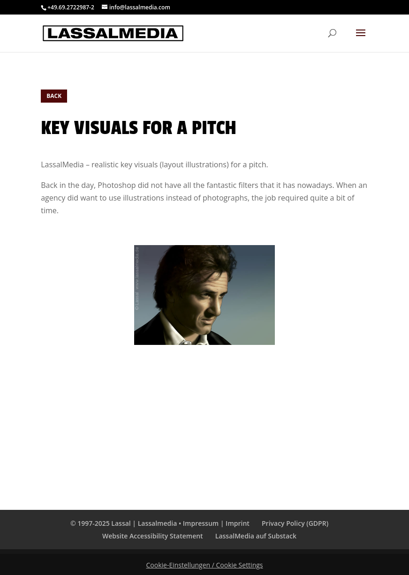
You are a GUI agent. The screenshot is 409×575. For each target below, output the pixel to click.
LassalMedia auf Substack (255, 535)
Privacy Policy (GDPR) (295, 523)
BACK (53, 96)
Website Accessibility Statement (152, 535)
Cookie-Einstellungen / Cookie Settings (204, 564)
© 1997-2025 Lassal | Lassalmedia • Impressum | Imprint (160, 523)
